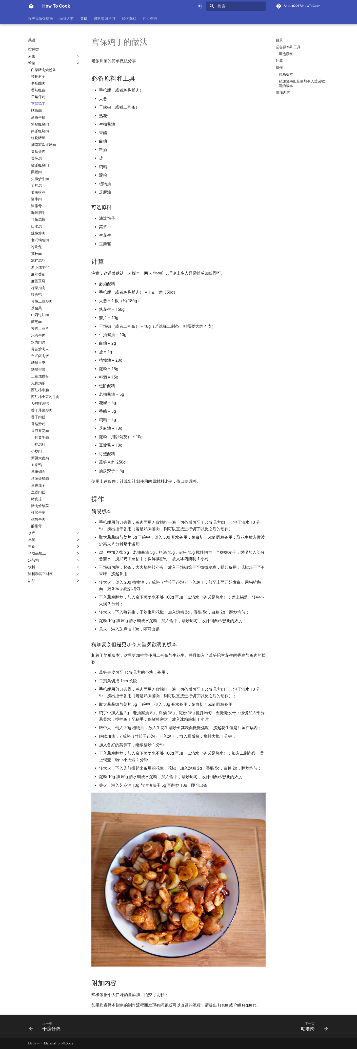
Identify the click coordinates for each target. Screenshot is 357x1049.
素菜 (54, 56)
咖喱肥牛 (38, 213)
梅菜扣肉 (38, 288)
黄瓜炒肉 (38, 151)
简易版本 (286, 74)
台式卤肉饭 (40, 356)
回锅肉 (36, 172)
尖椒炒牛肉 (40, 179)
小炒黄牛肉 (40, 437)
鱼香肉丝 (38, 492)
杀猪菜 (36, 308)
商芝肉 (36, 322)
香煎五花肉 (40, 431)
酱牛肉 (36, 199)
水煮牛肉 (38, 335)
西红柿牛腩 (40, 390)
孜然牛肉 (38, 519)
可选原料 (286, 54)
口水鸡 (36, 226)
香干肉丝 (38, 417)
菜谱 (83, 18)
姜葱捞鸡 (38, 192)
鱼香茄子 (38, 485)
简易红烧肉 (40, 124)
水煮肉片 (38, 342)
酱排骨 (36, 206)
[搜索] (236, 6)
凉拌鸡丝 (38, 260)
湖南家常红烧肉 (43, 145)
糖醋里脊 (38, 363)
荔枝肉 (36, 254)
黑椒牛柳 (38, 117)
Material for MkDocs (58, 1043)
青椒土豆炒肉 (41, 301)
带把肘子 (38, 76)
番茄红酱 (38, 90)
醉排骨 (36, 526)
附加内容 (283, 93)
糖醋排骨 (38, 369)
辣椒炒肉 (38, 233)
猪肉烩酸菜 (40, 506)
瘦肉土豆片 (40, 328)
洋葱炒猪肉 (40, 478)
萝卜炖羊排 (40, 267)
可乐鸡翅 (38, 219)
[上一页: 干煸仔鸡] (46, 1026)
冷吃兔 (36, 247)
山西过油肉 (40, 315)
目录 (279, 40)
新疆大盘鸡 (40, 458)
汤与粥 (54, 560)
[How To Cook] (31, 6)
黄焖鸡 (36, 158)
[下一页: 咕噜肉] (313, 1026)
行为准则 (150, 18)
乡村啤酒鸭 (40, 403)
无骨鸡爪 (38, 383)
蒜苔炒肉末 (40, 349)
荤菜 (54, 63)
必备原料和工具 (288, 47)
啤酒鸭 (36, 294)
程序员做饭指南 (40, 18)
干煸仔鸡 (38, 97)
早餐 (54, 539)
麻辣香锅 (38, 274)
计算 (279, 61)
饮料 (54, 567)
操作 (279, 67)
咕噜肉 (36, 110)
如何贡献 (129, 18)
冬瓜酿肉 (38, 83)
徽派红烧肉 (40, 165)
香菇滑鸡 (38, 424)
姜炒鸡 (36, 185)
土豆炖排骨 (40, 376)
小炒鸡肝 (38, 444)
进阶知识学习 (104, 18)
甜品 (54, 580)
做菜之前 (66, 18)
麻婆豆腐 (38, 281)
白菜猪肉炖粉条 (43, 70)
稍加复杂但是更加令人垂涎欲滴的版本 (302, 83)
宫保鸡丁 (38, 104)
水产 (54, 533)
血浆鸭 (36, 465)
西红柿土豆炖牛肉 (45, 397)
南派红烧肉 (40, 131)
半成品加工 (54, 553)
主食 (54, 546)
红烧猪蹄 (38, 138)
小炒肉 (36, 451)
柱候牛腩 (38, 512)
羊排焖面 (38, 472)
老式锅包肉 (40, 240)
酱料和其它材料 (54, 574)
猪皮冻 (36, 499)
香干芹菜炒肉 (41, 410)
